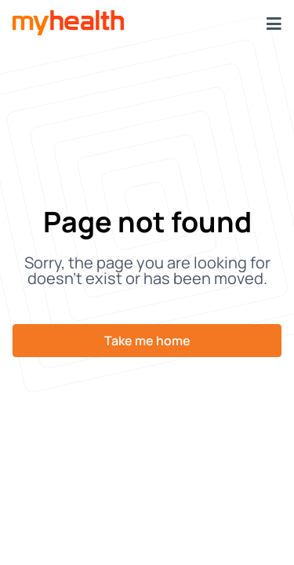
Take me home (147, 340)
